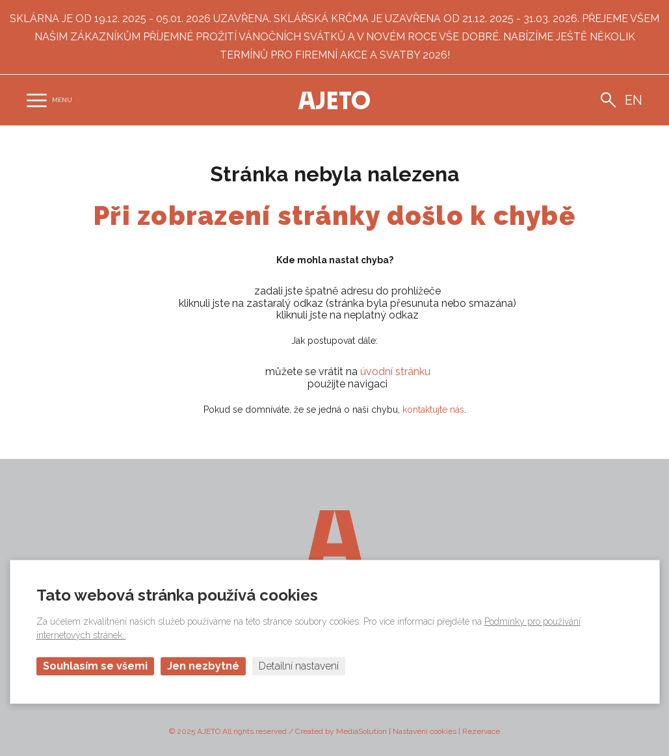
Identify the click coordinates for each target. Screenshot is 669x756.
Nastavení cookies (424, 731)
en (633, 100)
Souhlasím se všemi (95, 666)
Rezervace (481, 731)
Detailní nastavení (299, 666)
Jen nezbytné (203, 666)
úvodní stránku (395, 371)
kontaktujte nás (433, 409)
